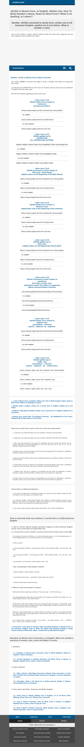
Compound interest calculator (42, 733)
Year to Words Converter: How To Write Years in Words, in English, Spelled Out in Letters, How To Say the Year (42, 702)
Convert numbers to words (20, 729)
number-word (18, 2)
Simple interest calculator (64, 733)
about (17, 717)
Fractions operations (64, 737)
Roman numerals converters (42, 741)
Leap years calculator (20, 737)
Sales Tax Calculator (64, 729)
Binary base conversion (20, 741)
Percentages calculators (42, 729)
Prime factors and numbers (42, 737)
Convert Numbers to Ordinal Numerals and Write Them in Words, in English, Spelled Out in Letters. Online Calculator (42, 660)
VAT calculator (20, 733)
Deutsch (42, 721)
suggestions (34, 717)
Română (63, 721)
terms (50, 717)
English (20, 721)
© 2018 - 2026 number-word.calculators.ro (42, 725)
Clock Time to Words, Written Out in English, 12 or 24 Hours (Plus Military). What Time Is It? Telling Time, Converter (42, 696)
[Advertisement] (42, 51)
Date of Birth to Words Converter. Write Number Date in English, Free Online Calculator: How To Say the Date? (42, 709)
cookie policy (66, 717)
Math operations (64, 741)
